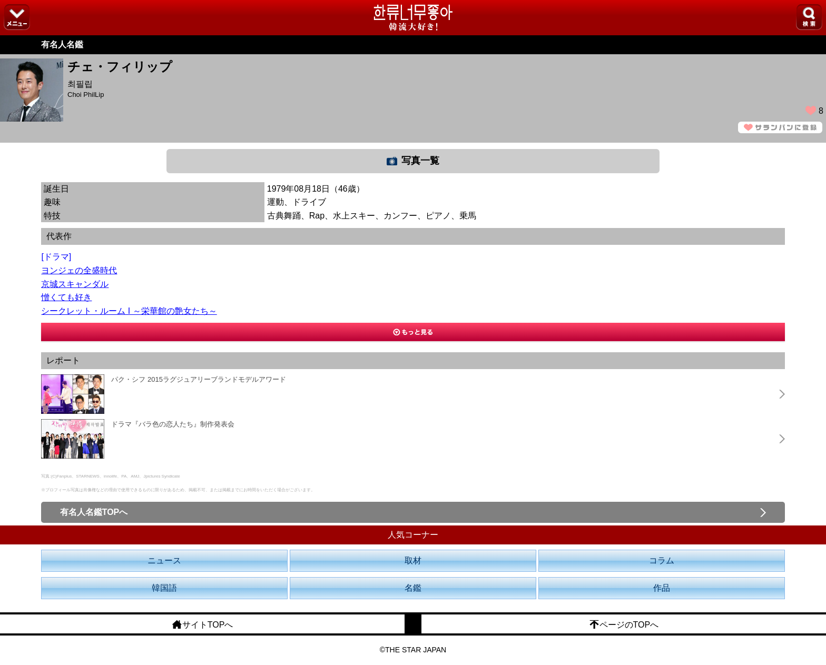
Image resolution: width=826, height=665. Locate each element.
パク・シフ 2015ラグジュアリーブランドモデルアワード (198, 379)
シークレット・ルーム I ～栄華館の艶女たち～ (129, 310)
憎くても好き (66, 297)
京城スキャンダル (75, 284)
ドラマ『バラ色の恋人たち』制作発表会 (172, 424)
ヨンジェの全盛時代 (79, 270)
